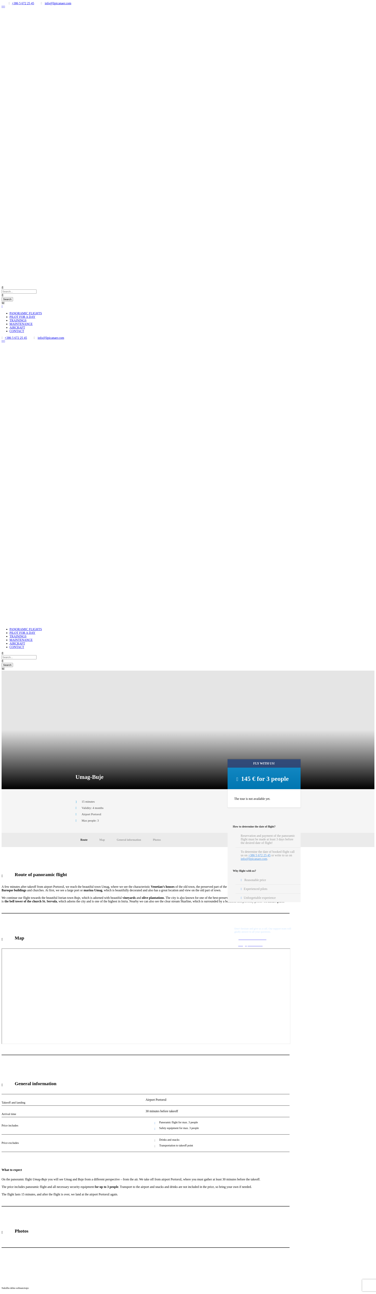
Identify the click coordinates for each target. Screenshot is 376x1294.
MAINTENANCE (21, 324)
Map (102, 839)
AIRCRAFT (17, 327)
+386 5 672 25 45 (23, 3)
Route (84, 839)
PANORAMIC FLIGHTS (25, 313)
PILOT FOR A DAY (22, 317)
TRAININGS (17, 320)
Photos (157, 839)
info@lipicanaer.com (58, 3)
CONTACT (16, 331)
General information (129, 839)
